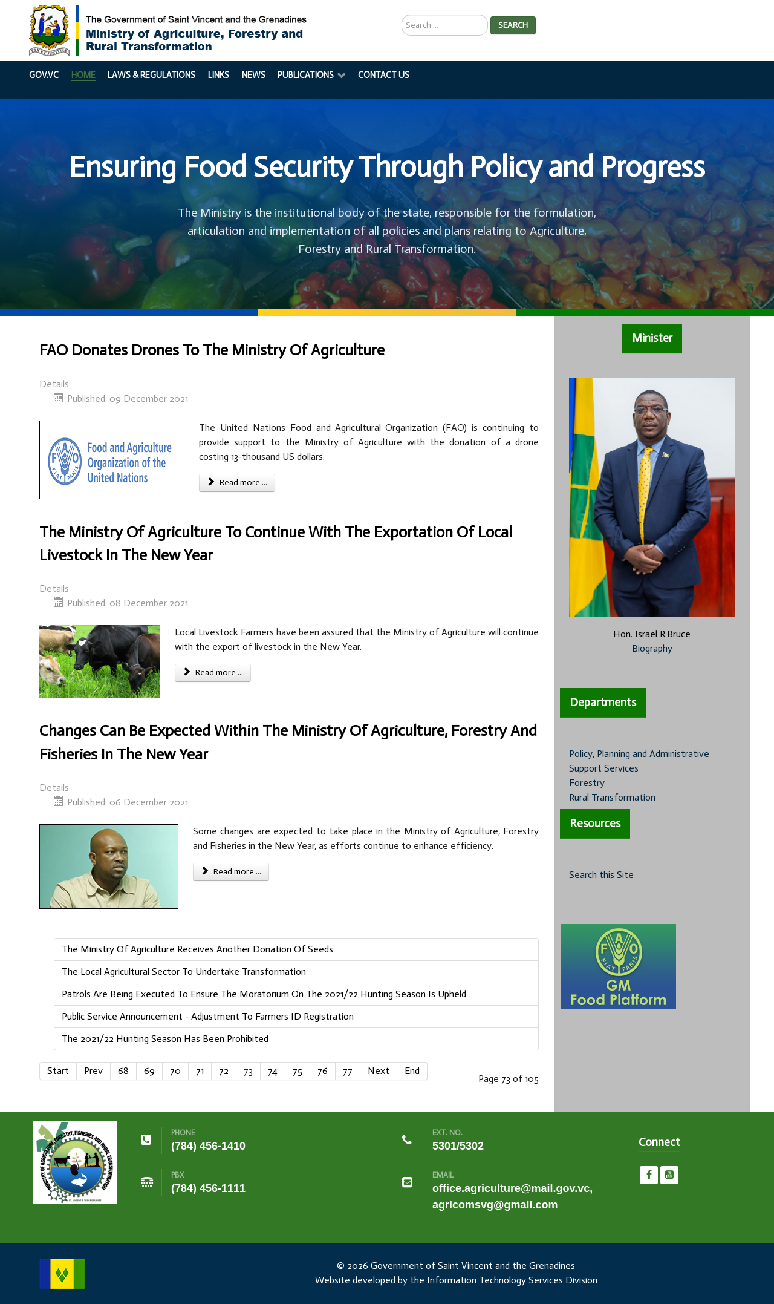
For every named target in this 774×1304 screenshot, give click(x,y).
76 (322, 1070)
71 (200, 1070)
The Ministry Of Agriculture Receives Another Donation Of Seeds (197, 949)
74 (273, 1070)
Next (378, 1070)
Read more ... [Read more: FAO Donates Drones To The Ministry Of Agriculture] (237, 482)
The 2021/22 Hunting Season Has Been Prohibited (165, 1038)
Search (513, 25)
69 (149, 1070)
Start (58, 1070)
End (412, 1070)
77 (348, 1070)
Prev (93, 1070)
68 (123, 1070)
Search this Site (601, 874)
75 (297, 1070)
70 (175, 1070)
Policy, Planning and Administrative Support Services (639, 761)
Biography (652, 648)
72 (224, 1070)
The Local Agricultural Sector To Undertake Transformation (184, 971)
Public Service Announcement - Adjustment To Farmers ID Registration (208, 1016)
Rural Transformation (612, 797)
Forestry (587, 782)
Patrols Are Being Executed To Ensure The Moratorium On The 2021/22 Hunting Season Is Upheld (264, 994)
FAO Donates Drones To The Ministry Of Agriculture (212, 350)
